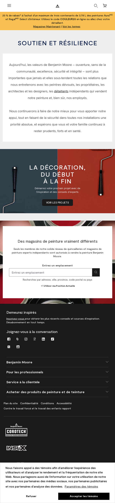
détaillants (61, 91)
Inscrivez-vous (15, 318)
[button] (57, 362)
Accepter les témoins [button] (84, 496)
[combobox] (50, 272)
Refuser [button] (31, 496)
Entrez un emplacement (57, 265)
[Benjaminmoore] (57, 6)
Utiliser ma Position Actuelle (57, 285)
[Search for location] (96, 272)
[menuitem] (8, 339)
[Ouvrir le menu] (9, 6)
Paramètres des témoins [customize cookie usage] (81, 486)
